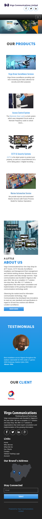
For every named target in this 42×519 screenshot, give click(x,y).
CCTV (9, 157)
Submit (21, 496)
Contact (6, 451)
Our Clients (8, 449)
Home (6, 442)
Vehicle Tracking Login (12, 454)
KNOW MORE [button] (14, 309)
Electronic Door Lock (17, 116)
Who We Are (8, 445)
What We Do (8, 447)
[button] (26, 8)
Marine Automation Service (21, 193)
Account (7, 456)
